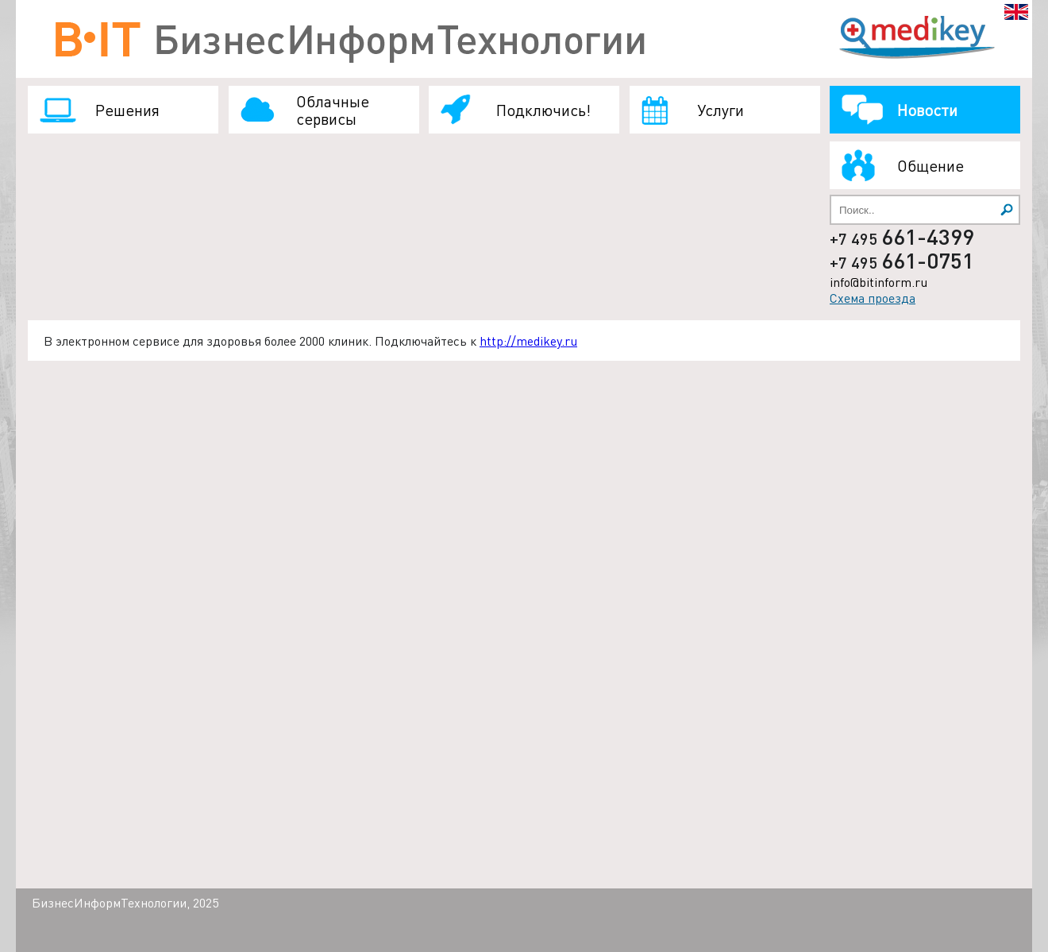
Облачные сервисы (332, 110)
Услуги (720, 109)
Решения (127, 109)
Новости (927, 109)
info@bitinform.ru (878, 281)
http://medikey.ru (528, 340)
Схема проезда (872, 297)
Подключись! (543, 109)
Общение (930, 165)
